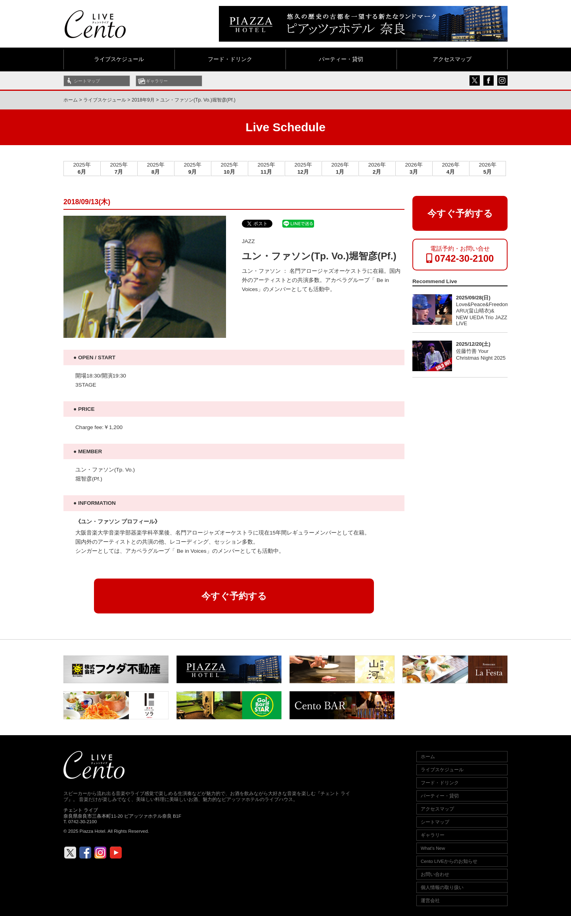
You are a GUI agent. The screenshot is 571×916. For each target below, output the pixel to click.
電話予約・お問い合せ (460, 254)
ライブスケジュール (119, 59)
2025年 (81, 168)
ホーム (70, 100)
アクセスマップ (452, 59)
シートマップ (87, 81)
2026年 (340, 168)
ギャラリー (157, 81)
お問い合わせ (435, 874)
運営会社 (430, 900)
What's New (433, 848)
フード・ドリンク (230, 59)
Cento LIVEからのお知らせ (449, 861)
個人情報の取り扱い (442, 887)
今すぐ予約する (234, 596)
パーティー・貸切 (341, 59)
